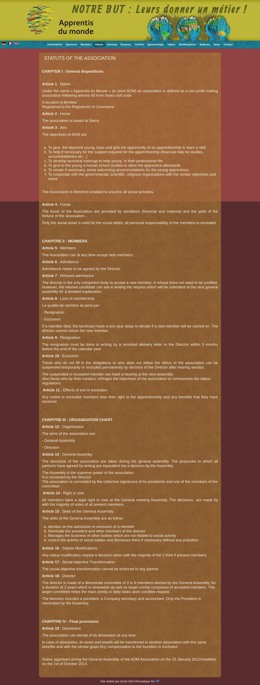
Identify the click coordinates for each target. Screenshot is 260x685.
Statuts (99, 44)
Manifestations (187, 44)
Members (86, 44)
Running (112, 44)
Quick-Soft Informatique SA (140, 681)
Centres (139, 44)
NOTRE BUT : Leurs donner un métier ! (159, 10)
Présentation (54, 44)
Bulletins (205, 44)
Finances (125, 44)
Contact (228, 44)
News (217, 44)
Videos (171, 44)
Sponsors (71, 44)
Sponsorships (155, 44)
